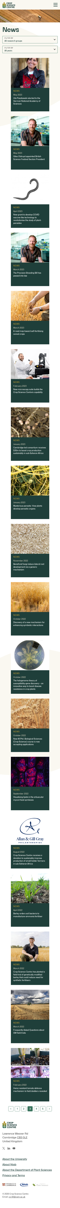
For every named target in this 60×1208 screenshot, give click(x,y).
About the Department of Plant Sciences (27, 1170)
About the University (14, 1159)
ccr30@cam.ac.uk (17, 1197)
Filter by (8, 38)
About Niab (9, 1164)
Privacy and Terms (13, 1175)
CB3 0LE (22, 1137)
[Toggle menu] (55, 4)
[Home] (8, 5)
